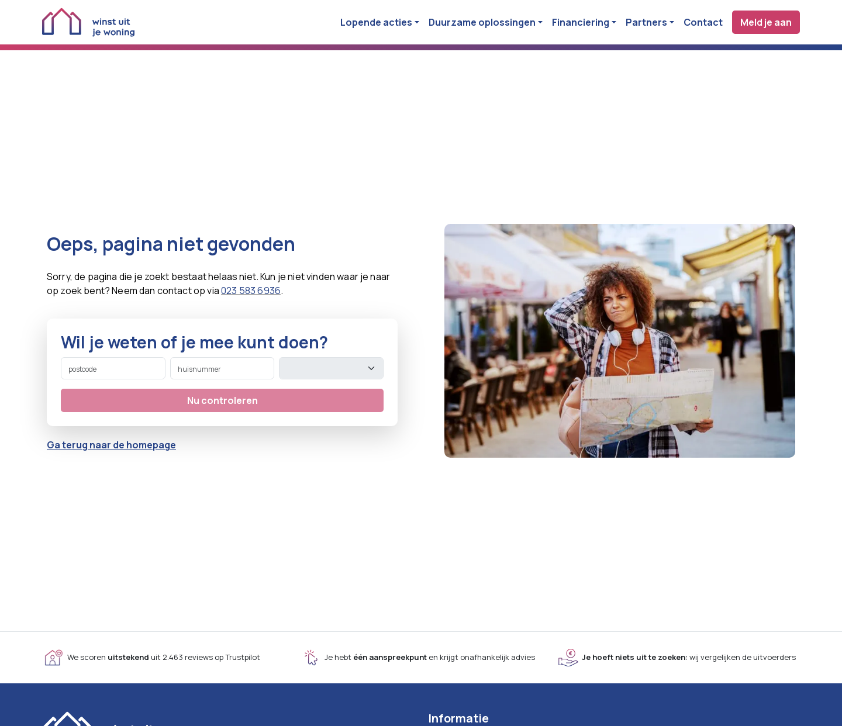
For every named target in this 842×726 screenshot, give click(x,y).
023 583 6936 (251, 290)
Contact (703, 22)
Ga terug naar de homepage (111, 444)
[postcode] (113, 368)
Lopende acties (376, 22)
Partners (646, 22)
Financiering (580, 22)
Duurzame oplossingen (482, 22)
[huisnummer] (222, 368)
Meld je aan (766, 22)
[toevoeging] (331, 368)
